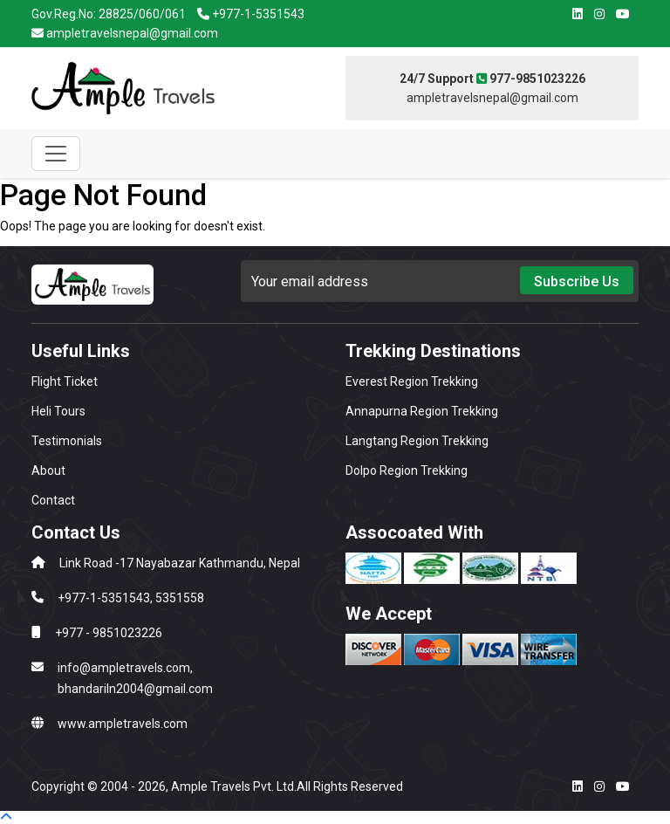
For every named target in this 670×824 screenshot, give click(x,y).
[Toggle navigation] (55, 153)
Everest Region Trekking (411, 381)
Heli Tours (58, 411)
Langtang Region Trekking (417, 441)
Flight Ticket (64, 381)
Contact (53, 500)
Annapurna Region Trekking (421, 411)
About (48, 470)
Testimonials (66, 441)
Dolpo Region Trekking (406, 470)
